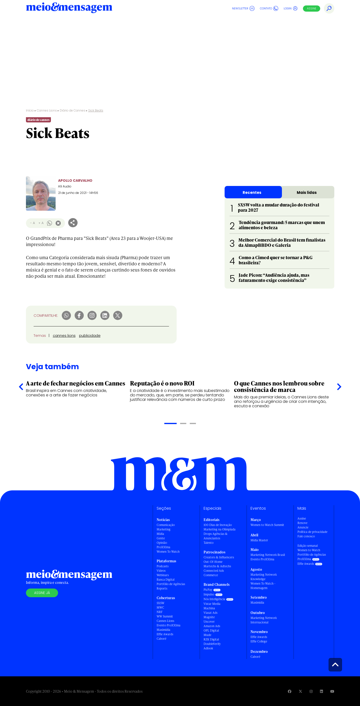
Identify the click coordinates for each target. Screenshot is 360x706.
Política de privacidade (312, 532)
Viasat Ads (210, 613)
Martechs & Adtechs (217, 566)
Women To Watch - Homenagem (263, 585)
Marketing (163, 529)
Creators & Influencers (219, 557)
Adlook (208, 648)
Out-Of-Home (213, 562)
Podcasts (163, 566)
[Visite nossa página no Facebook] (289, 691)
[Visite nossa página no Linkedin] (321, 691)
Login (291, 8)
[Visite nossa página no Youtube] (332, 691)
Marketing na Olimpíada (219, 529)
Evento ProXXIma (168, 625)
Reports (162, 588)
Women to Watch (308, 550)
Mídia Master (259, 540)
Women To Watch (168, 551)
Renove (302, 523)
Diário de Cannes (80, 23)
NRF (160, 612)
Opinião (162, 543)
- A (32, 223)
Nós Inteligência (214, 599)
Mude (207, 635)
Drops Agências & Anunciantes (216, 536)
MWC (160, 607)
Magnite (209, 617)
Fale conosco (306, 536)
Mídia (160, 534)
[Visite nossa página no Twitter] (300, 691)
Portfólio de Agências (171, 584)
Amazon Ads (212, 626)
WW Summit (165, 616)
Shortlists (123, 23)
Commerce (211, 575)
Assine (311, 8)
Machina (209, 608)
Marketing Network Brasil (268, 555)
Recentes (252, 192)
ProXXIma (163, 547)
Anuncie (302, 527)
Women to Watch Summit (267, 525)
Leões (105, 23)
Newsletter (243, 8)
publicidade (90, 335)
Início (30, 110)
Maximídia (163, 630)
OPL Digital (211, 630)
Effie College (259, 641)
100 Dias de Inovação (218, 525)
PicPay (208, 590)
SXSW (160, 603)
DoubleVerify (212, 644)
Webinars (163, 575)
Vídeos (161, 571)
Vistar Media (212, 604)
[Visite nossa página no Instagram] (311, 691)
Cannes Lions (44, 23)
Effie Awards (165, 634)
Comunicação (166, 525)
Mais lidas (307, 192)
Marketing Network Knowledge (264, 576)
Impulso (209, 594)
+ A (40, 223)
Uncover (209, 621)
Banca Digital (165, 579)
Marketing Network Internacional (264, 620)
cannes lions (64, 335)
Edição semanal (307, 546)
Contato (269, 8)
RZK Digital (211, 639)
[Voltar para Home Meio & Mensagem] (69, 8)
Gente (161, 538)
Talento (208, 543)
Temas (40, 335)
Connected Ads (214, 571)
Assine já (42, 592)
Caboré (161, 639)
